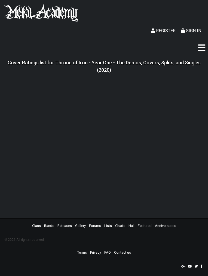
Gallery (80, 226)
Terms (82, 252)
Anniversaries (165, 226)
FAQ (107, 252)
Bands (49, 226)
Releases (64, 226)
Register (163, 30)
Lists (108, 226)
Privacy (95, 252)
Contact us (122, 252)
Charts (120, 226)
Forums (95, 226)
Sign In (191, 30)
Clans (36, 226)
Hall (131, 226)
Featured (145, 226)
